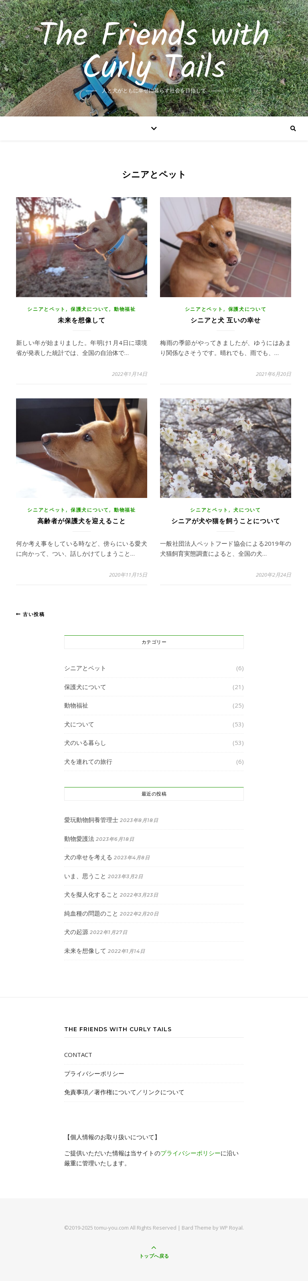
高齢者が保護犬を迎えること (81, 521)
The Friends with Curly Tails (154, 53)
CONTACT (78, 1055)
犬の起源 (76, 932)
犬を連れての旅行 (88, 761)
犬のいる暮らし (85, 742)
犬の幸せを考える (88, 857)
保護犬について (90, 309)
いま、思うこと (85, 876)
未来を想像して (81, 320)
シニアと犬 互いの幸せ (225, 320)
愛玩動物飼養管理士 (91, 820)
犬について (247, 509)
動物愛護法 (79, 838)
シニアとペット (46, 309)
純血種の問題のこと (91, 913)
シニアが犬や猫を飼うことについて (225, 521)
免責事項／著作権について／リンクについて (124, 1092)
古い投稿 (30, 614)
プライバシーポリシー (94, 1073)
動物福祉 (125, 309)
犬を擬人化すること (91, 894)
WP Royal (231, 1227)
